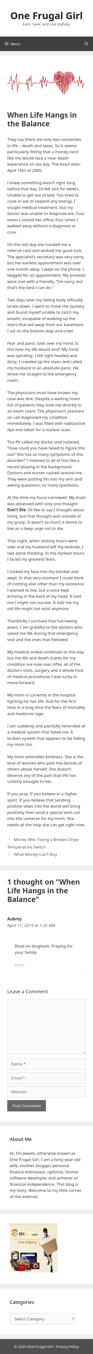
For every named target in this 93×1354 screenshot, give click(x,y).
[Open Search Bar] (86, 44)
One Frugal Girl (46, 15)
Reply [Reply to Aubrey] (19, 965)
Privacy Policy (67, 1346)
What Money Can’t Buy (35, 854)
